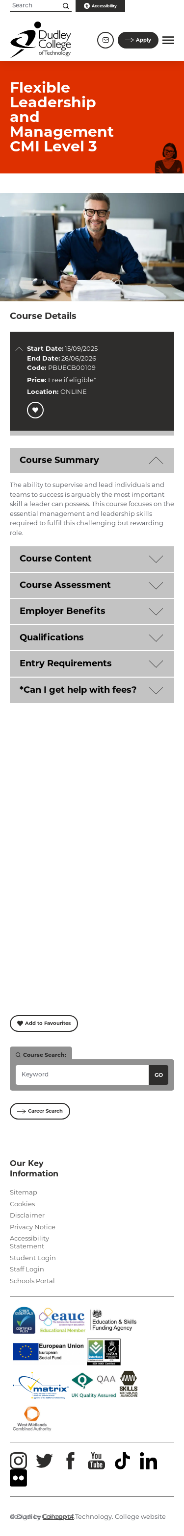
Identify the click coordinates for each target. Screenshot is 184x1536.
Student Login (33, 1258)
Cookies (22, 1204)
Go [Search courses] (159, 1075)
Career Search (40, 1111)
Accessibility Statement (29, 1242)
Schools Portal (32, 1281)
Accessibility (100, 6)
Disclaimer (27, 1215)
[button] (168, 40)
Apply (138, 40)
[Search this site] (66, 6)
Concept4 (58, 1516)
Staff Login (27, 1269)
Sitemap (23, 1192)
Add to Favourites (44, 1023)
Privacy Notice (32, 1227)
